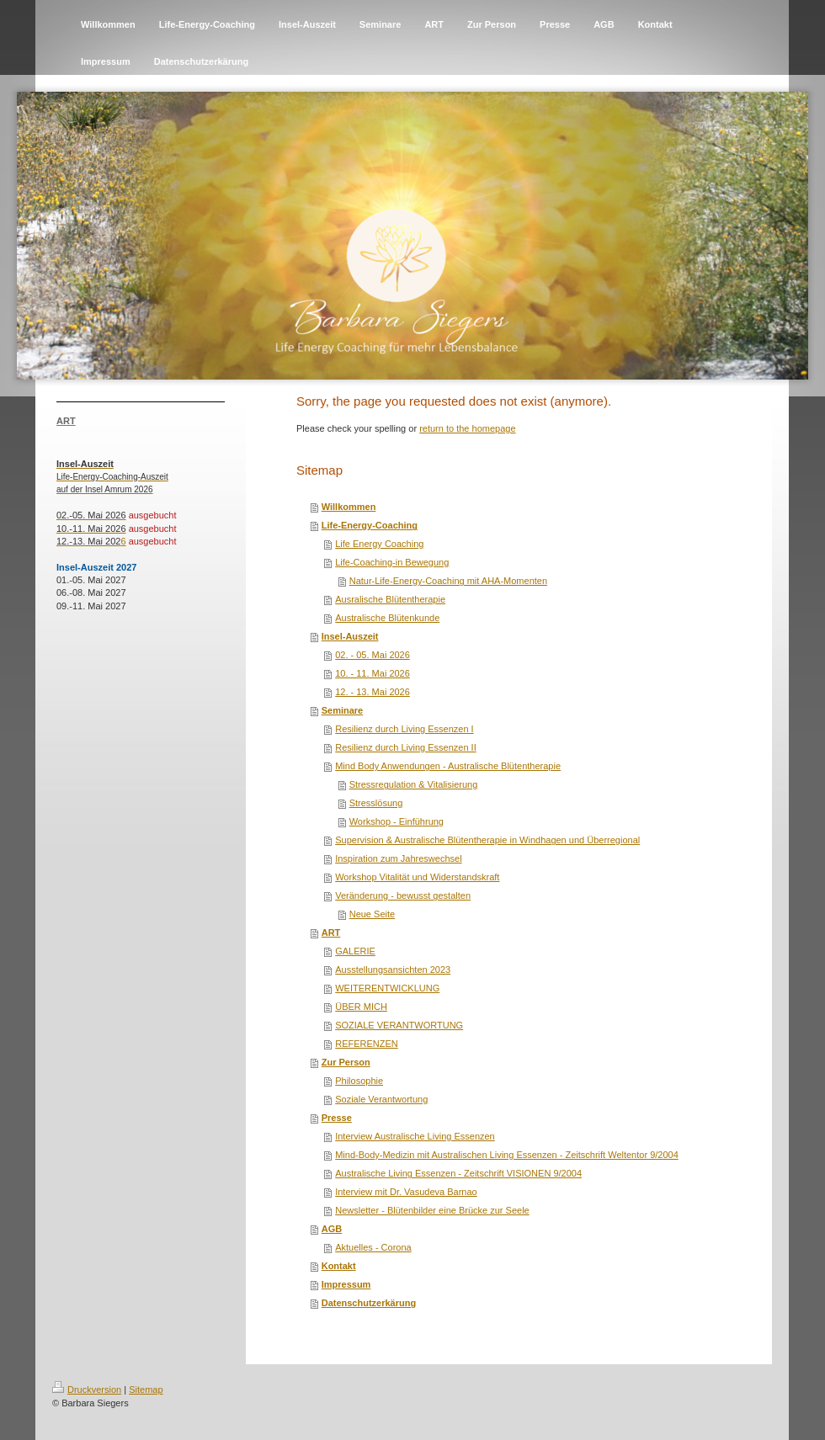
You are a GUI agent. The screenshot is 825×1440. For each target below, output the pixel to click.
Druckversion (86, 1389)
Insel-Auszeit (350, 636)
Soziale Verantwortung (381, 1099)
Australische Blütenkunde (387, 618)
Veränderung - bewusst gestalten (403, 895)
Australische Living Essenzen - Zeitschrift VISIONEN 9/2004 (458, 1173)
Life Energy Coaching (379, 544)
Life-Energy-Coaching (370, 525)
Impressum (346, 1284)
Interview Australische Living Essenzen (415, 1136)
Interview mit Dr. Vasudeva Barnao (406, 1192)
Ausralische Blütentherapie (390, 599)
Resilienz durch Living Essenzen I (404, 729)
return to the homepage (467, 428)
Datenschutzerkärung (369, 1303)
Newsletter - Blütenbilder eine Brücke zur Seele (432, 1210)
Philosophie (359, 1081)
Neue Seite (372, 914)
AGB (332, 1229)
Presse (337, 1118)
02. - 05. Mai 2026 (372, 655)
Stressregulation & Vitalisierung (413, 784)
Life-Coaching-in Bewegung (392, 562)
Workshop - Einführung (396, 821)
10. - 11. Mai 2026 (372, 673)
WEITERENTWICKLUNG (387, 988)
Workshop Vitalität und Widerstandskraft (417, 877)
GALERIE (355, 951)
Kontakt (339, 1266)
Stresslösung (376, 803)
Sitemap (145, 1389)
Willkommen (349, 507)
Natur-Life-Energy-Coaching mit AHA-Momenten (448, 581)
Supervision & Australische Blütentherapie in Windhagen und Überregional (487, 840)
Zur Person (346, 1062)
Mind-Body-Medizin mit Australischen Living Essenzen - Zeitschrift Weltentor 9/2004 (507, 1155)
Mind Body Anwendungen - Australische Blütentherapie (448, 766)
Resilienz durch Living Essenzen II (405, 747)
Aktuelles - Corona (373, 1247)
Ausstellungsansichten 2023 (392, 969)
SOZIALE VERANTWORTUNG (399, 1025)
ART (331, 932)
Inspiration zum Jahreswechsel (398, 858)
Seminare (343, 710)
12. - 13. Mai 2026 (372, 692)
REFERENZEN (366, 1044)
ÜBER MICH (361, 1007)
